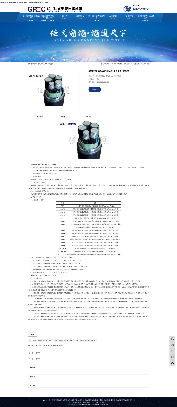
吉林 (81, 404)
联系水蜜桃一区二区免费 (146, 18)
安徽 (96, 404)
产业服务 (63, 17)
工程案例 (113, 17)
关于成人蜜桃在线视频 (96, 18)
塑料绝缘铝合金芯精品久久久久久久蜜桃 (136, 64)
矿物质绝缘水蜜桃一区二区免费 (47, 18)
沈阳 (78, 404)
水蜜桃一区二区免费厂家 (118, 400)
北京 (99, 404)
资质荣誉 (129, 17)
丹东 (105, 404)
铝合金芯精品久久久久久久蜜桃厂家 (86, 340)
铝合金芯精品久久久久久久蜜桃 (63, 340)
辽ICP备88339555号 (75, 402)
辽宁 (75, 404)
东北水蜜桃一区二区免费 (84, 400)
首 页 (113, 64)
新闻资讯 (80, 17)
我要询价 (95, 89)
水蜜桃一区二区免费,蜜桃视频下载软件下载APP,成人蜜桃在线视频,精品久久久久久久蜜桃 (24, 2)
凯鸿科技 (105, 402)
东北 (108, 404)
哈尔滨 (85, 404)
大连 (102, 404)
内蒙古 (90, 404)
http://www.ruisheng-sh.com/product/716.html (49, 345)
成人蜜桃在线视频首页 (31, 18)
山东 (93, 404)
